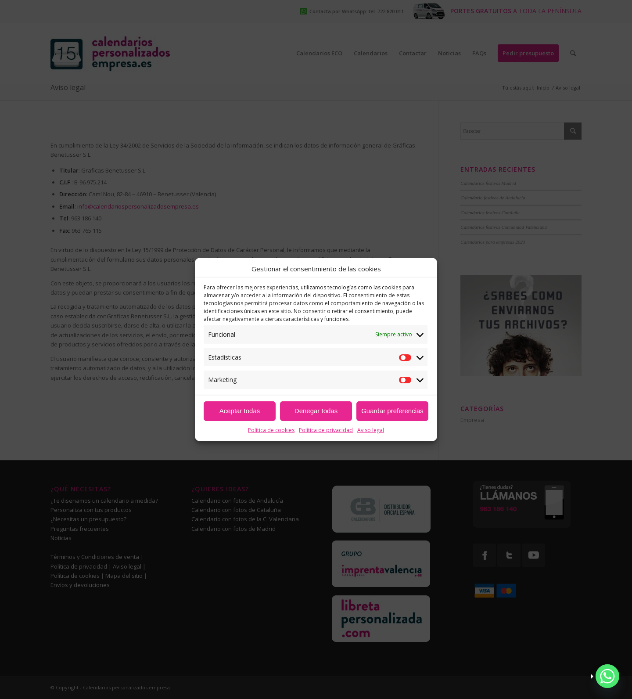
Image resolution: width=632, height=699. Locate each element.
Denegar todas (316, 410)
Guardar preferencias (392, 410)
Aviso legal (370, 430)
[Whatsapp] (607, 676)
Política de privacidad (326, 430)
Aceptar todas (239, 410)
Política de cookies (271, 430)
